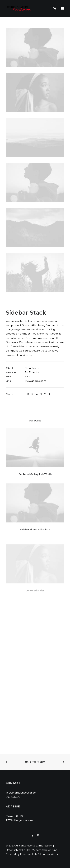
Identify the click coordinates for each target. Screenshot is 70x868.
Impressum (45, 845)
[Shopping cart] (53, 8)
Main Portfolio (35, 761)
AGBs (27, 849)
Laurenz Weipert (50, 854)
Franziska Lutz (28, 854)
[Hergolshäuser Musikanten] (19, 8)
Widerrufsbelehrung (44, 849)
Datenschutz (14, 849)
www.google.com (35, 380)
